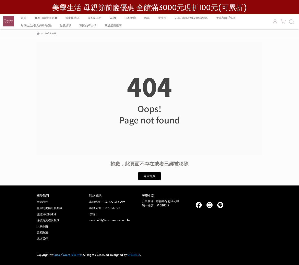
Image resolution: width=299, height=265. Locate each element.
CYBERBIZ (133, 255)
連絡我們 (42, 238)
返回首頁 (149, 176)
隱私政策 (42, 232)
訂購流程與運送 (47, 214)
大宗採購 (42, 226)
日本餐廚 (130, 18)
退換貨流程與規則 (48, 220)
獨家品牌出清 (87, 25)
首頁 (23, 18)
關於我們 (42, 202)
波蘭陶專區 (72, 18)
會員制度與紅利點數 (49, 208)
